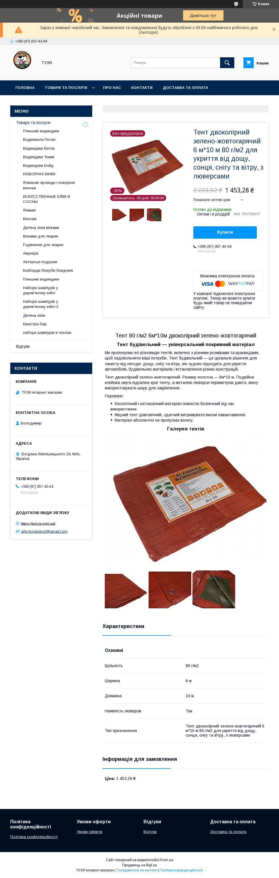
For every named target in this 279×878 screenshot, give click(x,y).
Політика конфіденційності (34, 837)
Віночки (29, 219)
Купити (225, 232)
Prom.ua (166, 860)
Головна (24, 88)
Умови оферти (89, 832)
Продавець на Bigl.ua (139, 865)
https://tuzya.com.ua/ (38, 523)
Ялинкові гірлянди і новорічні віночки (49, 185)
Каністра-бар (35, 324)
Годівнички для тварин (43, 245)
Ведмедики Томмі (38, 157)
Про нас (112, 88)
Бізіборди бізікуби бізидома (48, 270)
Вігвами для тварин (40, 236)
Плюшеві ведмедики (41, 131)
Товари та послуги (66, 88)
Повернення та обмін (39, 102)
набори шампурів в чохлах (47, 332)
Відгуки (23, 346)
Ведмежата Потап (39, 139)
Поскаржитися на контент (136, 870)
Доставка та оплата (185, 88)
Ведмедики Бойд (38, 165)
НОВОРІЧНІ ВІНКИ (39, 174)
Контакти (142, 88)
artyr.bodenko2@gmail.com (44, 531)
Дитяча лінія (34, 315)
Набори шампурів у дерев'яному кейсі (40, 290)
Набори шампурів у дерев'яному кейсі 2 (40, 304)
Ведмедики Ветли (39, 148)
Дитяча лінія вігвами (41, 227)
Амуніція (30, 253)
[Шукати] (227, 62)
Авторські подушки (40, 262)
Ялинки (29, 210)
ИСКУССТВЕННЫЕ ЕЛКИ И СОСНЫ (46, 199)
